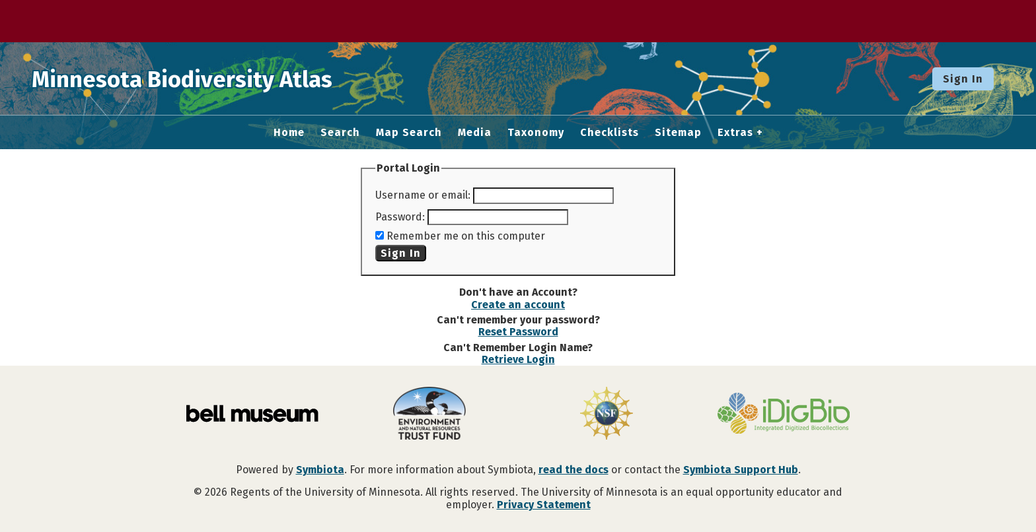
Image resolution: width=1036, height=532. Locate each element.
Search (340, 133)
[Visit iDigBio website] (783, 414)
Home (289, 133)
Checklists (609, 133)
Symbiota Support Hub (740, 469)
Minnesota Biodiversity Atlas (205, 78)
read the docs (573, 469)
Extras (735, 133)
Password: (400, 217)
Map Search (409, 133)
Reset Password (518, 331)
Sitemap (678, 133)
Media (475, 133)
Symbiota (320, 469)
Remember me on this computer (466, 236)
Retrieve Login (518, 359)
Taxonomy (535, 133)
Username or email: (422, 195)
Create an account (518, 304)
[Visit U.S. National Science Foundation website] (606, 414)
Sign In (963, 79)
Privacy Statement (544, 504)
